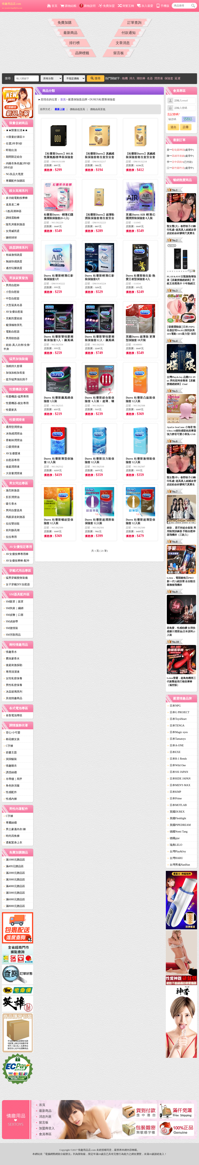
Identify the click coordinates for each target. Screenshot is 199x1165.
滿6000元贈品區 (14, 899)
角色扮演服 (12, 785)
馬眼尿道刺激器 (14, 517)
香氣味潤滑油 (13, 440)
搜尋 (95, 78)
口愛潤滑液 (12, 446)
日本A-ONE (175, 745)
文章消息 (123, 43)
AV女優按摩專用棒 (16, 554)
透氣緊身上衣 (13, 842)
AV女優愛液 (12, 453)
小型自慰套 (12, 291)
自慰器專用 (12, 460)
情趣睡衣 (10, 765)
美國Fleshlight (176, 818)
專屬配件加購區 (14, 180)
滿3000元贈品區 (14, 879)
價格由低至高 (77, 109)
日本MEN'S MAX (178, 785)
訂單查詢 (134, 23)
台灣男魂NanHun (178, 864)
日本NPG (174, 705)
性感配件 (10, 792)
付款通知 (129, 33)
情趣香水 (10, 651)
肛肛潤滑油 (12, 497)
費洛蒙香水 (12, 658)
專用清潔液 (12, 671)
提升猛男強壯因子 (16, 379)
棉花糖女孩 (12, 739)
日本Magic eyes (177, 732)
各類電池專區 (13, 715)
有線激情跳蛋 (13, 254)
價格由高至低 (97, 109)
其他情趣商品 (13, 698)
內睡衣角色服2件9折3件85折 (17, 165)
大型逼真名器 (13, 305)
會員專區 (45, 1134)
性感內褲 (10, 798)
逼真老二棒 (12, 204)
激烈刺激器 (12, 490)
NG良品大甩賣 (13, 174)
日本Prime (174, 798)
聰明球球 (10, 237)
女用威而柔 (12, 231)
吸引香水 (10, 503)
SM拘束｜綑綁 (13, 608)
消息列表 (45, 1116)
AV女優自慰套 (13, 311)
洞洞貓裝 (10, 759)
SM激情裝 (11, 628)
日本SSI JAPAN (177, 771)
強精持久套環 (13, 366)
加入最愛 (145, 5)
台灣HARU (175, 858)
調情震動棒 (12, 217)
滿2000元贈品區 (14, 872)
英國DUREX (176, 811)
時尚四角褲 (12, 835)
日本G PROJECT (178, 712)
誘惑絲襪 (10, 772)
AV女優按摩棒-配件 (16, 560)
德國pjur (173, 838)
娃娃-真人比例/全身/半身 (17, 346)
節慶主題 (10, 752)
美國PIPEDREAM (179, 825)
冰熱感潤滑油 (13, 433)
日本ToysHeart (177, 718)
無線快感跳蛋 (13, 261)
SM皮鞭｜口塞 (13, 614)
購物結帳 (68, 5)
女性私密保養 (13, 678)
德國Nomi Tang (177, 831)
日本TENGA (175, 725)
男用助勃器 (12, 338)
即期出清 (10, 150)
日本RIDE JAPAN (178, 778)
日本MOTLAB (177, 805)
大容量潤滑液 (13, 473)
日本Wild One (176, 765)
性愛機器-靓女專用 (16, 403)
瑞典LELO (174, 844)
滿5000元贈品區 (14, 892)
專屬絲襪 (10, 822)
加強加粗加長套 (14, 372)
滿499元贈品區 (14, 866)
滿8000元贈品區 (14, 906)
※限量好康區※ (14, 136)
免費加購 (65, 23)
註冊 (186, 127)
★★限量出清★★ (16, 130)
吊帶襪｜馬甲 (13, 779)
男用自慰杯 (12, 285)
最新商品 (70, 33)
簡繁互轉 (126, 5)
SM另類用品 (12, 634)
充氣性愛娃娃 (13, 318)
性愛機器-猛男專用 (16, 396)
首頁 (52, 5)
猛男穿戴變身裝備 (16, 577)
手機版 (162, 5)
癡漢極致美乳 (13, 325)
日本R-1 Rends (177, 758)
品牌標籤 (82, 53)
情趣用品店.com (12, 5)
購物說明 (87, 5)
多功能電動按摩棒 (16, 197)
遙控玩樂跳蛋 (13, 268)
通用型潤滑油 (13, 426)
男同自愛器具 (13, 510)
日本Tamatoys (176, 738)
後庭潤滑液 (12, 466)
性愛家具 (10, 409)
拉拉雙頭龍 (12, 523)
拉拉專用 (10, 536)
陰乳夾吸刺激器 (14, 224)
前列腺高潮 (12, 530)
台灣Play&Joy (176, 851)
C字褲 (8, 745)
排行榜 (74, 43)
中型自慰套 (12, 298)
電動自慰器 (12, 331)
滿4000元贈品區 (14, 886)
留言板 (118, 53)
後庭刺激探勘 (13, 665)
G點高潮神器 (12, 211)
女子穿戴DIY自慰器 (17, 584)
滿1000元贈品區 (14, 859)
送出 (173, 127)
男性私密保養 (13, 685)
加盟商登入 (47, 1128)
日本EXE (173, 752)
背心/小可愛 (12, 732)
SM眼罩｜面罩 (13, 601)
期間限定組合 (13, 156)
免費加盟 (107, 5)
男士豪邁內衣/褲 (15, 829)
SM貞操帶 (11, 621)
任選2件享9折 (13, 143)
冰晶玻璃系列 (13, 691)
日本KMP (174, 791)
